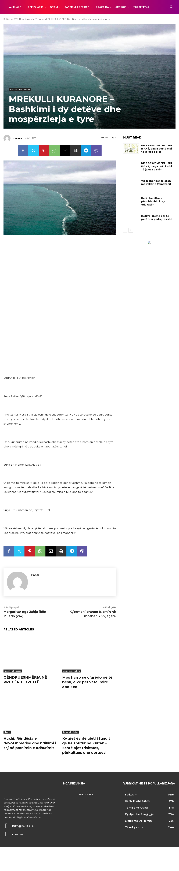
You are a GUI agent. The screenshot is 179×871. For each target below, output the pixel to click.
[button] (171, 7)
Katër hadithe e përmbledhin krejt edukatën (153, 201)
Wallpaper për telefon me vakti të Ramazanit (156, 182)
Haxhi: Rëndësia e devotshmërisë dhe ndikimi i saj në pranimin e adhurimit (29, 742)
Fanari (19, 138)
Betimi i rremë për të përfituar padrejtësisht (156, 217)
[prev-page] (125, 230)
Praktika (104, 7)
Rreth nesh (85, 793)
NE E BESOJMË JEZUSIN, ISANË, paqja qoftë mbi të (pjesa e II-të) (157, 148)
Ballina (6, 19)
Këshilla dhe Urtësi (13, 671)
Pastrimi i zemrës (78, 7)
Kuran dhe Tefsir (33, 19)
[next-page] (130, 230)
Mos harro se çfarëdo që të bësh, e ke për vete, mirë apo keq (87, 682)
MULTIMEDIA (141, 7)
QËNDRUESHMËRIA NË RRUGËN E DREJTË (25, 679)
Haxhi (7, 731)
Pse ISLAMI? (37, 7)
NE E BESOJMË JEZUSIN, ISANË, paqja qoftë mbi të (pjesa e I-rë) (157, 166)
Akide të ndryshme (71, 671)
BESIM (55, 7)
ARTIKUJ (122, 7)
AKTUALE (16, 7)
